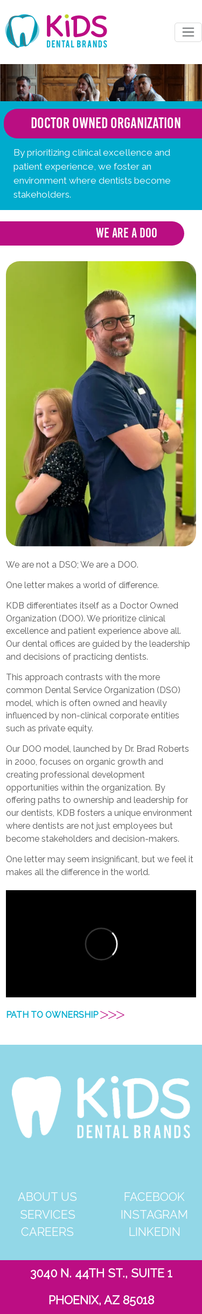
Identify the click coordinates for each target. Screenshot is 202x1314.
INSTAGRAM (154, 1214)
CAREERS (47, 1232)
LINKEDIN (154, 1232)
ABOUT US (47, 1197)
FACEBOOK (154, 1197)
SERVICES (47, 1214)
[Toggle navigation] (188, 32)
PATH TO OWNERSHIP (65, 1015)
